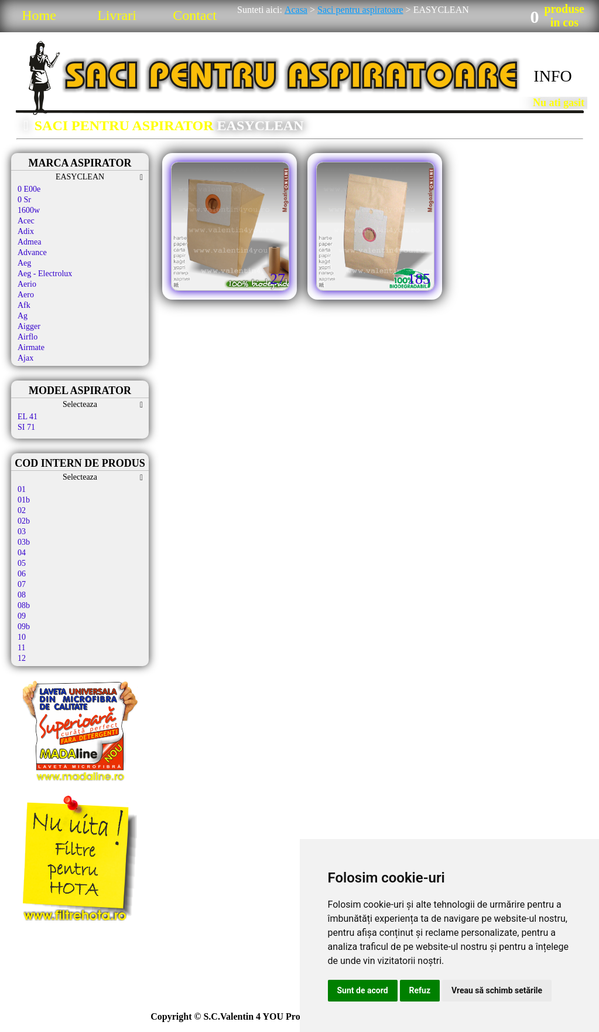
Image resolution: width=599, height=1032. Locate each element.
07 (22, 584)
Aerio (27, 284)
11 (21, 647)
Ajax (25, 358)
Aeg (24, 263)
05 (22, 563)
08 (22, 594)
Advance (32, 252)
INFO (552, 76)
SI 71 (26, 427)
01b (24, 499)
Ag (23, 315)
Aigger (29, 326)
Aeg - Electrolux (45, 273)
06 (22, 573)
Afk (24, 305)
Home (39, 15)
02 (22, 510)
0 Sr (24, 199)
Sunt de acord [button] (362, 990)
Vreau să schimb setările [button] (496, 990)
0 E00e (29, 189)
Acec (26, 220)
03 (22, 531)
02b (24, 521)
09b (24, 626)
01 (22, 489)
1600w (29, 210)
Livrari (116, 15)
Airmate (31, 347)
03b (24, 542)
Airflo (27, 336)
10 (22, 637)
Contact (195, 15)
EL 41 (27, 416)
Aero (26, 294)
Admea (29, 241)
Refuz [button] (420, 990)
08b (24, 605)
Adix (26, 231)
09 (22, 616)
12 (22, 658)
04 (22, 552)
